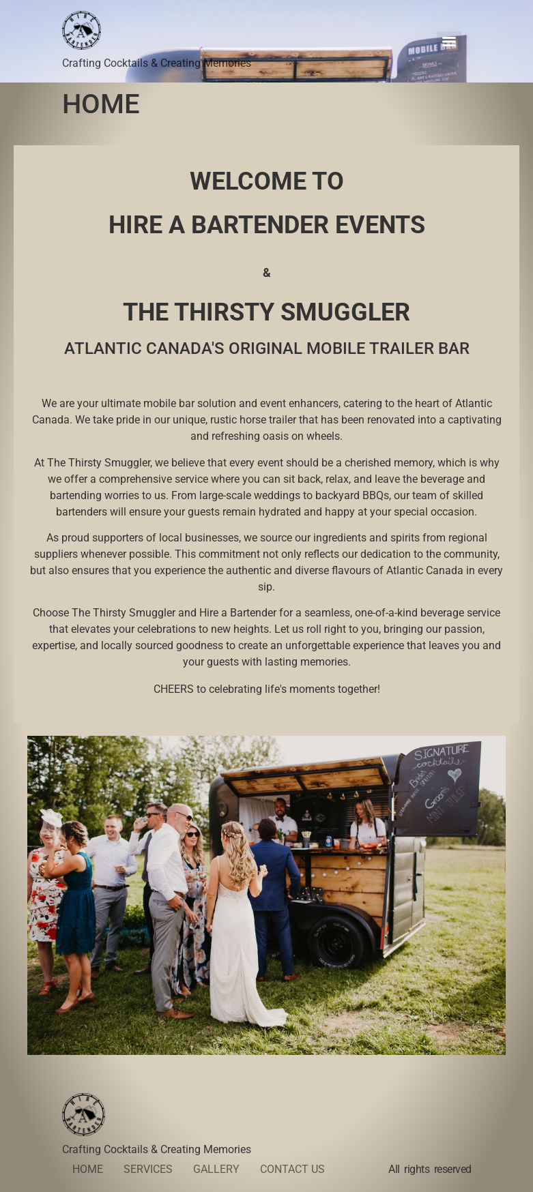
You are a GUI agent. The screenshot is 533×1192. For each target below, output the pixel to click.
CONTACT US (292, 1169)
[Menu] (449, 41)
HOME (87, 1169)
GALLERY (216, 1169)
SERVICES (148, 1169)
